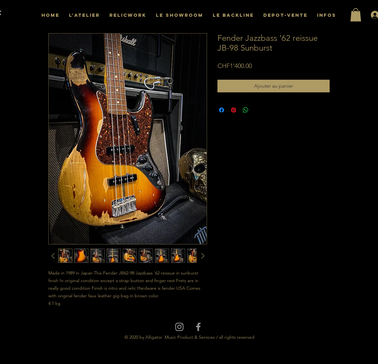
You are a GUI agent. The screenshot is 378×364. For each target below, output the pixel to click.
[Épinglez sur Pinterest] (233, 110)
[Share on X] (257, 110)
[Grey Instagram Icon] (179, 326)
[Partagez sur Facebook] (221, 110)
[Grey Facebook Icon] (198, 326)
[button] (355, 15)
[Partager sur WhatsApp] (245, 110)
